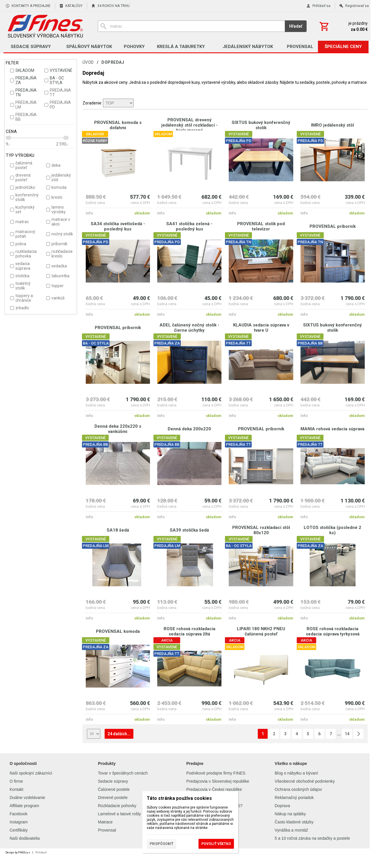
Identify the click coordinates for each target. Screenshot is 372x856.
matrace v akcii (58, 221)
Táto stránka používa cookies (179, 798)
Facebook (18, 813)
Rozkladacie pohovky (117, 805)
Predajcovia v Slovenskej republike (217, 781)
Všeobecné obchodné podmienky (305, 781)
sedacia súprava (20, 266)
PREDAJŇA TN (23, 92)
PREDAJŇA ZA (23, 80)
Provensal (107, 830)
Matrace (105, 822)
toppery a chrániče (21, 298)
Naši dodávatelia (25, 838)
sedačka (56, 266)
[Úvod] (45, 26)
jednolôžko (22, 187)
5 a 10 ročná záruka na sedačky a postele (312, 838)
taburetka (57, 276)
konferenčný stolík (24, 197)
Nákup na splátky (290, 813)
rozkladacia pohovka (23, 253)
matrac (19, 221)
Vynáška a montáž (291, 830)
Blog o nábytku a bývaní (296, 773)
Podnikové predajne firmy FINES (215, 773)
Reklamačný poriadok (294, 797)
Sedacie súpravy (113, 781)
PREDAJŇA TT (57, 92)
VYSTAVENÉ (58, 70)
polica (18, 243)
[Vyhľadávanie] (191, 26)
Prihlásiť (40, 852)
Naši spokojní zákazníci (31, 773)
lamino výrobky (56, 209)
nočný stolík (59, 234)
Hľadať (295, 26)
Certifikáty (19, 830)
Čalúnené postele (114, 789)
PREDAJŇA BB (23, 117)
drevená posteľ (20, 177)
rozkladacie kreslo (59, 253)
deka (53, 165)
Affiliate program (24, 805)
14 (347, 733)
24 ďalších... (119, 733)
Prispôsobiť (161, 844)
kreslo (54, 197)
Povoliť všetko (216, 844)
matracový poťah (22, 234)
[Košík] (343, 26)
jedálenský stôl (58, 177)
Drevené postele (113, 797)
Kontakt (16, 789)
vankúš (55, 298)
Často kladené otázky (294, 822)
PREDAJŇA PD (57, 104)
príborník (56, 243)
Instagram (19, 822)
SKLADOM (22, 70)
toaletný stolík (20, 285)
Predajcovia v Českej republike (214, 789)
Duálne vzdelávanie (27, 797)
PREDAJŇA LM (23, 104)
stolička (19, 276)
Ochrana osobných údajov (298, 789)
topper (55, 285)
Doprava (282, 805)
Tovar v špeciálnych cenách (123, 773)
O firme (16, 781)
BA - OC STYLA (54, 80)
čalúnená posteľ (21, 165)
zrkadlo (19, 308)
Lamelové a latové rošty (119, 813)
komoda (56, 187)
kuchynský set (22, 209)
